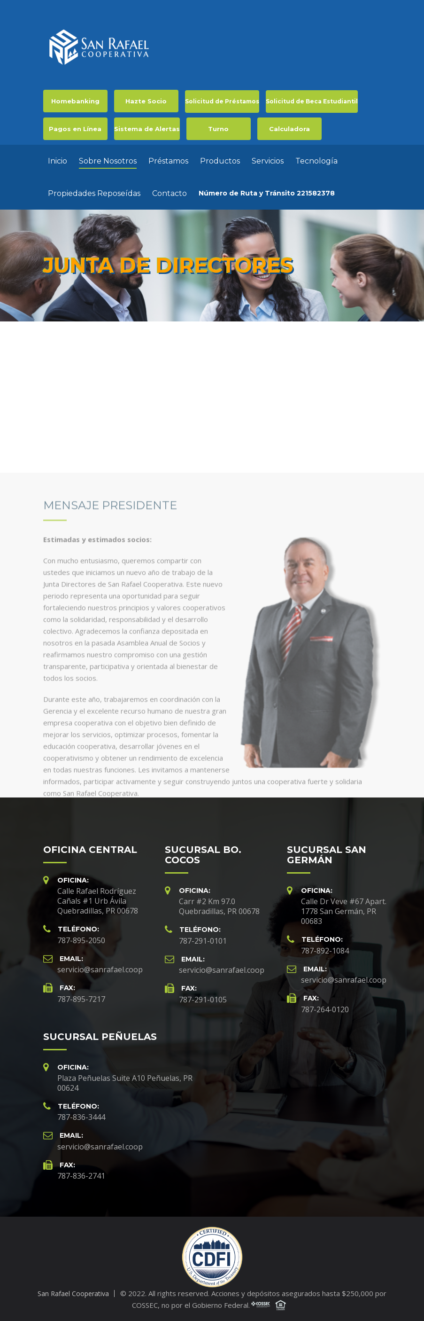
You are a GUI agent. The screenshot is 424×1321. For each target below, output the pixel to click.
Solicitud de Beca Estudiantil (312, 101)
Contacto (169, 193)
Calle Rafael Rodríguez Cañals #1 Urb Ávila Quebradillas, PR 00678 (97, 901)
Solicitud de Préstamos (222, 101)
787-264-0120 (325, 1009)
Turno (218, 129)
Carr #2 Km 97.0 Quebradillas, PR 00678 (219, 906)
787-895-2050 (81, 940)
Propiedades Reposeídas (94, 193)
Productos (220, 160)
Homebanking (75, 101)
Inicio (57, 160)
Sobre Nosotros (108, 160)
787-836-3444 (81, 1117)
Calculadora (289, 129)
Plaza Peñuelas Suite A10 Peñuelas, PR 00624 (125, 1083)
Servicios (268, 160)
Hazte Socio (146, 101)
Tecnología (316, 160)
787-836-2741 (81, 1176)
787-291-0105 (203, 999)
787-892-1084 (325, 951)
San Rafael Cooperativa (73, 1293)
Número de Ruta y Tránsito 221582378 (267, 193)
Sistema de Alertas (147, 129)
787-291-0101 (203, 941)
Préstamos (168, 160)
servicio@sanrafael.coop (100, 969)
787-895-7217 (81, 999)
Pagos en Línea (75, 129)
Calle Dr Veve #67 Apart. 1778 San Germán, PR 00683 (343, 911)
